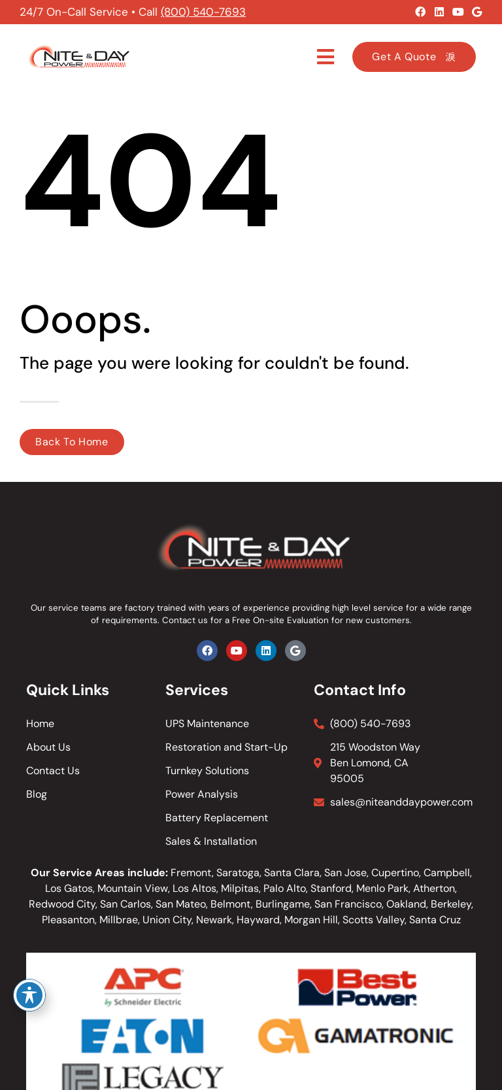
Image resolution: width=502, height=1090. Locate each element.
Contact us (185, 620)
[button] (325, 57)
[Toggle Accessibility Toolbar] (29, 995)
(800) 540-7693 (203, 12)
